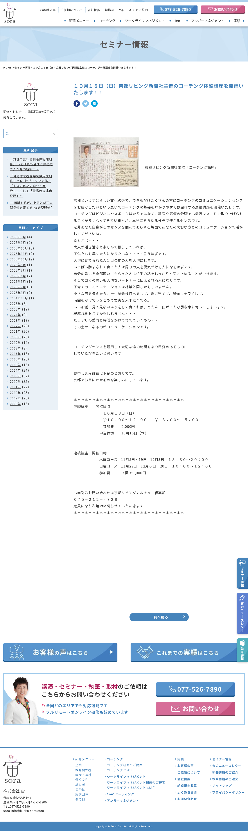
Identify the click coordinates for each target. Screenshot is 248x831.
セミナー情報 (22, 67)
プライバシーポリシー (228, 792)
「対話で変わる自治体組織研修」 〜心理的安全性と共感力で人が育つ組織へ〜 (31, 164)
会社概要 (93, 10)
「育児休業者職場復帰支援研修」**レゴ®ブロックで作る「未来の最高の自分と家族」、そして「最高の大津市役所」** (31, 186)
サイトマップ (222, 785)
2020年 (15, 337)
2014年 (15, 370)
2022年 (15, 326)
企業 (78, 765)
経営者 (80, 784)
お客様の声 (48, 10)
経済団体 (81, 794)
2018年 (15, 348)
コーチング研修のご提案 (125, 765)
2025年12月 (19, 248)
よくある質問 (138, 10)
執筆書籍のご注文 (225, 779)
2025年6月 (18, 276)
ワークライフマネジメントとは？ (131, 787)
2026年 (15, 303)
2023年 (15, 320)
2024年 (15, 315)
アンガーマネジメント (207, 20)
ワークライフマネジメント (145, 20)
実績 (237, 20)
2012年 (15, 381)
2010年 (15, 392)
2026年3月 (18, 237)
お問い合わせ (187, 799)
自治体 (80, 789)
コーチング (107, 20)
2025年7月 (18, 270)
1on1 (178, 20)
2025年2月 (18, 287)
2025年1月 (18, 292)
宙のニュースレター (226, 765)
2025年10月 (19, 259)
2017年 (15, 353)
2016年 (15, 359)
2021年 (15, 331)
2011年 (15, 387)
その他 (80, 799)
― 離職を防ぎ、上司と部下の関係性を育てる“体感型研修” (32, 205)
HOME (7, 67)
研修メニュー (79, 20)
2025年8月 (18, 265)
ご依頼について (71, 10)
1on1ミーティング (120, 794)
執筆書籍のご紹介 (225, 772)
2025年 (15, 309)
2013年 (15, 376)
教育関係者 (83, 770)
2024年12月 (19, 298)
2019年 (15, 342)
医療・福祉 (83, 775)
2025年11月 (19, 253)
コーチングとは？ (120, 770)
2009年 (15, 398)
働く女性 (81, 779)
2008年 (15, 404)
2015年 (15, 365)
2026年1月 (18, 242)
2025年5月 (18, 281)
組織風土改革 (114, 10)
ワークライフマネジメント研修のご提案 (136, 782)
